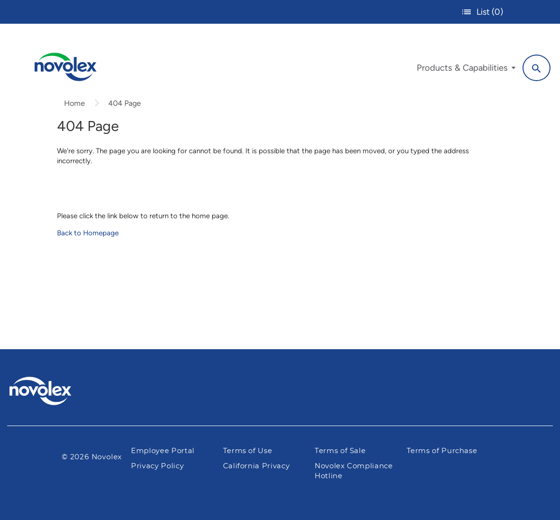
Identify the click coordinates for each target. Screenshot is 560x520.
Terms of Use (247, 451)
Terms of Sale (340, 451)
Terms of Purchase (442, 451)
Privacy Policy (157, 466)
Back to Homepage (88, 233)
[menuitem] (466, 70)
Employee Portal (163, 451)
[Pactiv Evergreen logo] (59, 391)
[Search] (537, 68)
